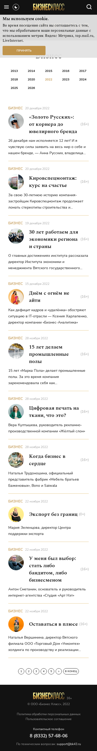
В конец (71, 671)
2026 (31, 88)
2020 (31, 79)
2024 (82, 79)
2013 (14, 71)
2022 (48, 79)
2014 (31, 71)
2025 (14, 88)
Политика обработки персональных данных (48, 714)
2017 (82, 71)
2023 (65, 79)
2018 (14, 79)
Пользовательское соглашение (49, 719)
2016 (65, 71)
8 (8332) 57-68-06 (49, 736)
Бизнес (15, 108)
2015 (48, 71)
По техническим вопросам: (48, 744)
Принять (24, 50)
